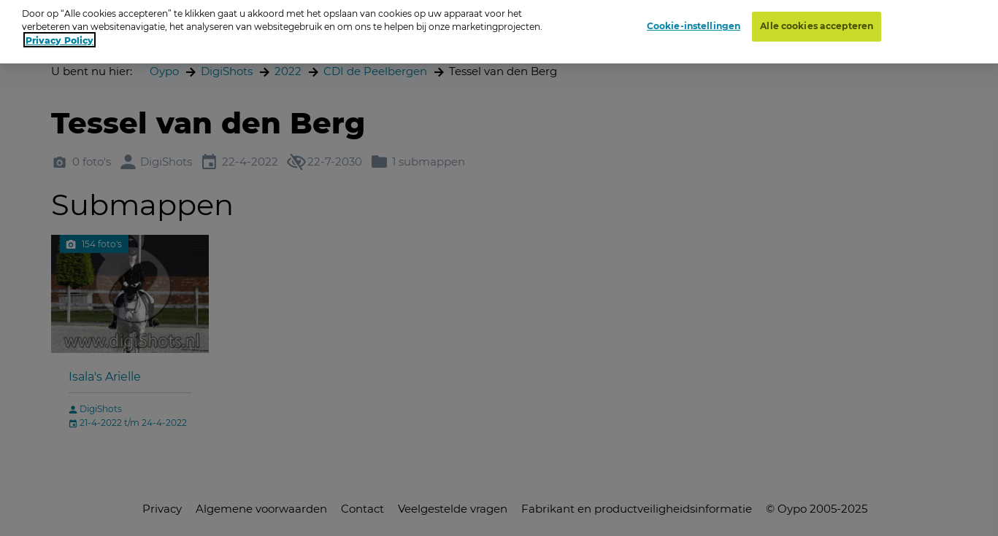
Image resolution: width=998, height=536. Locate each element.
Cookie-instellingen (693, 20)
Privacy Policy (59, 33)
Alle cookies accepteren (816, 20)
